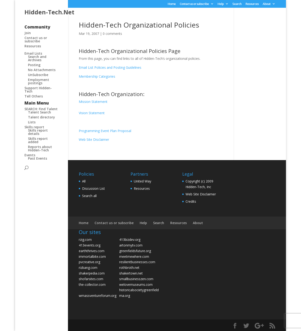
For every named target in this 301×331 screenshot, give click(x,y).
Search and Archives (37, 58)
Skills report (34, 127)
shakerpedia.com (92, 273)
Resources (252, 4)
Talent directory (41, 117)
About (266, 4)
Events (29, 155)
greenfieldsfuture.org (135, 251)
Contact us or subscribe (194, 4)
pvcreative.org (89, 262)
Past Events (37, 158)
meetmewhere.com (134, 256)
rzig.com (85, 239)
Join (27, 33)
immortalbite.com (92, 256)
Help (221, 4)
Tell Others (33, 96)
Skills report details (38, 132)
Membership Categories (97, 76)
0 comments (112, 33)
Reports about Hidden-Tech (40, 148)
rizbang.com (88, 267)
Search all (89, 196)
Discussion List (93, 188)
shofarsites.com (91, 279)
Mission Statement (93, 101)
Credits (191, 201)
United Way (142, 181)
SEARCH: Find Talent (41, 109)
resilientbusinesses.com (137, 262)
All (84, 181)
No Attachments (41, 70)
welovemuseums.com (136, 284)
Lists (32, 122)
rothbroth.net (129, 267)
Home (172, 4)
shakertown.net (131, 273)
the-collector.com (92, 284)
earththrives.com (91, 251)
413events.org (89, 245)
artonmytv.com (131, 245)
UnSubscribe (38, 75)
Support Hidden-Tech (38, 89)
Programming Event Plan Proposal (105, 131)
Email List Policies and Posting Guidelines (110, 67)
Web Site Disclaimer (94, 139)
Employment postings (38, 81)
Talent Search (39, 112)
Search (237, 4)
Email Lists (33, 53)
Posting (34, 65)
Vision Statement (92, 113)
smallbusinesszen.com (136, 279)
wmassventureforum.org (97, 295)
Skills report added (38, 140)
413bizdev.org (129, 239)
